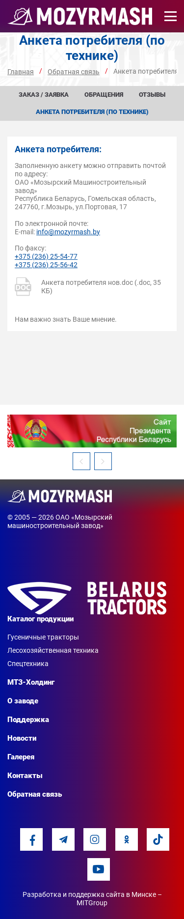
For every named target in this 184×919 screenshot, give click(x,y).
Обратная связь (34, 794)
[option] (92, 431)
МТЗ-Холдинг (30, 682)
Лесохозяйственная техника (53, 650)
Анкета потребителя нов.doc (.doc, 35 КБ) (88, 286)
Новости (21, 738)
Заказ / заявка (44, 94)
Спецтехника (28, 664)
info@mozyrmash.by (68, 232)
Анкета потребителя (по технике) (92, 111)
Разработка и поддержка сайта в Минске (89, 894)
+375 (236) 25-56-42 (46, 265)
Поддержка (28, 719)
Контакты (25, 775)
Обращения (103, 94)
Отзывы (152, 94)
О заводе (22, 700)
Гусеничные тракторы (43, 637)
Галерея (20, 756)
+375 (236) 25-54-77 (46, 256)
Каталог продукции (40, 618)
